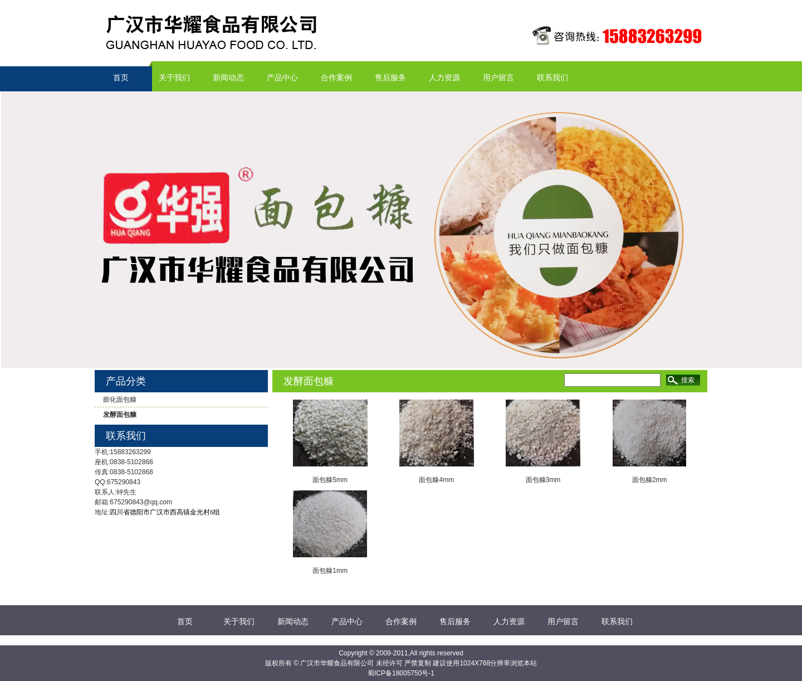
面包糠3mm (543, 480)
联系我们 (552, 77)
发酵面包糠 (119, 415)
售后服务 (390, 77)
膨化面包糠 (119, 399)
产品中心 (282, 77)
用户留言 (498, 77)
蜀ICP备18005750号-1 (401, 673)
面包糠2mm (649, 480)
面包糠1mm (330, 571)
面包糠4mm (436, 480)
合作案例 (336, 77)
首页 (121, 77)
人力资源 (444, 77)
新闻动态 (228, 77)
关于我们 (174, 77)
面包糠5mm (330, 480)
